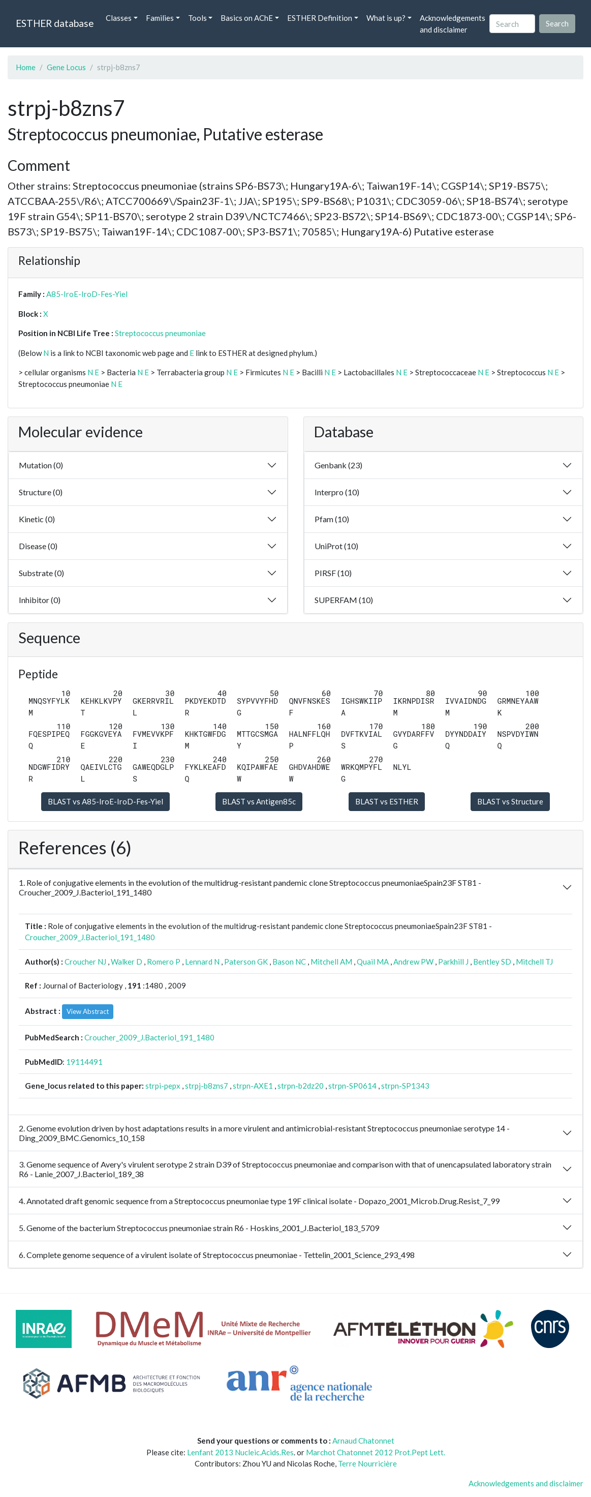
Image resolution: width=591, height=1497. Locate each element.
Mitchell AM (331, 961)
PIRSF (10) (333, 573)
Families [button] (160, 17)
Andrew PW (413, 961)
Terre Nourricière (367, 1463)
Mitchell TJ (534, 961)
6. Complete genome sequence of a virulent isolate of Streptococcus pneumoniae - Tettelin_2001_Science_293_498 (217, 1255)
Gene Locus (66, 67)
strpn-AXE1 (253, 1085)
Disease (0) (38, 546)
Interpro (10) (337, 492)
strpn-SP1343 (405, 1085)
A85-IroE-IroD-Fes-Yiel (87, 293)
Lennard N (202, 961)
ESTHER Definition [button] (319, 17)
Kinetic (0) (37, 519)
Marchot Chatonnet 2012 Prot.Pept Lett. (375, 1452)
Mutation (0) (41, 465)
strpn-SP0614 (352, 1085)
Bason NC (289, 961)
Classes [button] (119, 17)
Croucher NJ (85, 961)
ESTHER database (55, 23)
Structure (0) (41, 492)
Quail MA (373, 961)
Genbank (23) (338, 465)
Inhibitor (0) (39, 600)
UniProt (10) (336, 546)
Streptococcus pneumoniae (160, 333)
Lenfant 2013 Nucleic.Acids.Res (240, 1452)
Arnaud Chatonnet (363, 1440)
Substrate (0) (41, 573)
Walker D (126, 961)
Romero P (163, 961)
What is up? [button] (386, 17)
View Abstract (88, 1011)
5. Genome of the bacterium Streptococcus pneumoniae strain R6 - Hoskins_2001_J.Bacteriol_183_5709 (199, 1228)
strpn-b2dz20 (300, 1085)
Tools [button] (197, 17)
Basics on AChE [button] (247, 17)
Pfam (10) (332, 519)
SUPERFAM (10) (344, 600)
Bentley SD (492, 961)
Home (26, 67)
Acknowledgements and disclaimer (452, 23)
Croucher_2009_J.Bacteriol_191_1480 (90, 937)
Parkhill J (453, 961)
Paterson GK (246, 961)
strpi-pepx (162, 1085)
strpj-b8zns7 (206, 1085)
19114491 (84, 1061)
